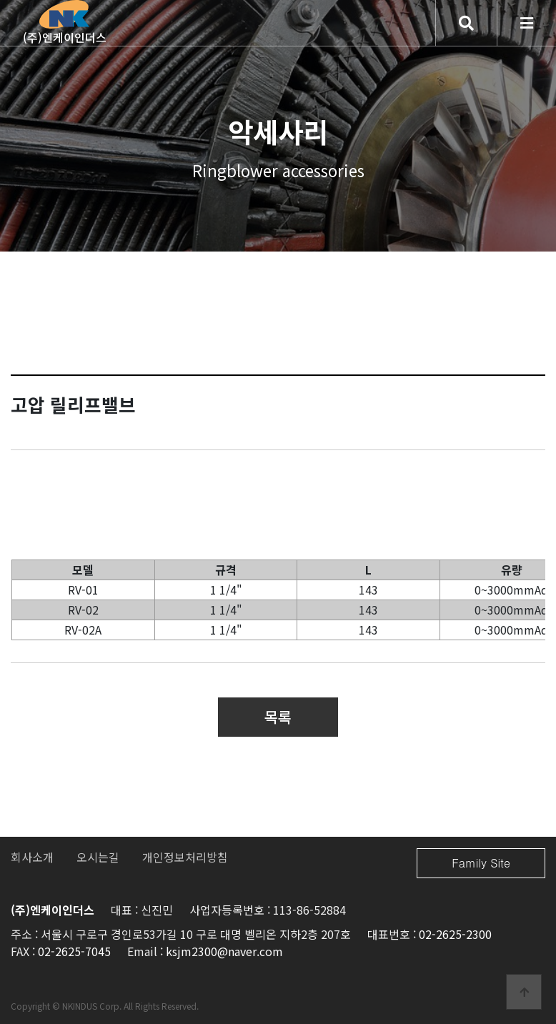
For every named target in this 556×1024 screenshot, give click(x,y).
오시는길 (97, 856)
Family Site (481, 863)
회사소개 (32, 856)
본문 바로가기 (0, 0)
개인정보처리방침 (185, 856)
